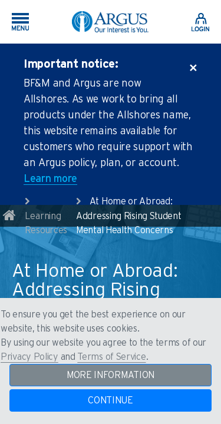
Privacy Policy (29, 357)
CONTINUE (110, 400)
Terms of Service (111, 357)
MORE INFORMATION (110, 375)
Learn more (50, 179)
